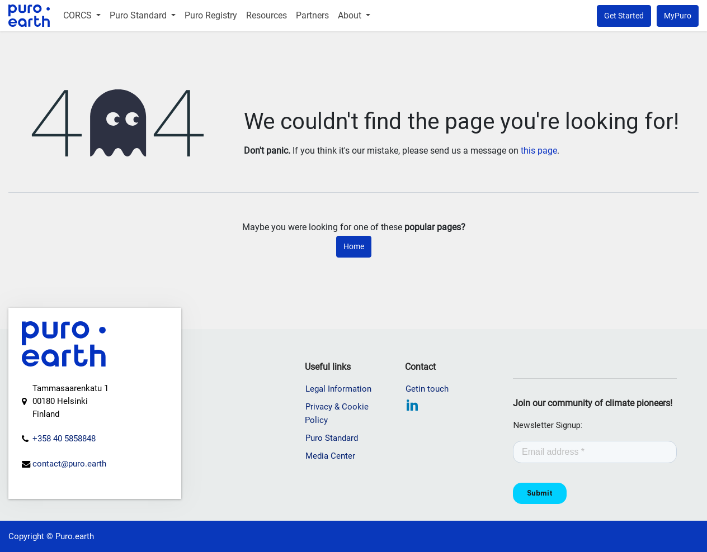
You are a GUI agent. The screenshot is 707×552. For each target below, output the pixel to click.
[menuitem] (82, 15)
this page (539, 150)
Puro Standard (331, 438)
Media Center (330, 456)
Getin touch (427, 389)
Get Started (624, 15)
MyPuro (677, 15)
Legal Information (338, 389)
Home (353, 246)
